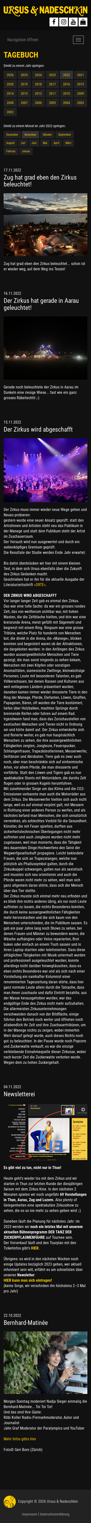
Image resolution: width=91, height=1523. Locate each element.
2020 (10, 84)
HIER (35, 1248)
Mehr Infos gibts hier (20, 1439)
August (10, 143)
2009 (80, 93)
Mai (45, 143)
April (56, 143)
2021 (80, 75)
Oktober (47, 134)
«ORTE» (39, 584)
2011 (52, 93)
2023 (52, 75)
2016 (66, 84)
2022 (66, 75)
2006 (38, 103)
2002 (10, 112)
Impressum (29, 1514)
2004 (66, 103)
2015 (80, 84)
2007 (24, 103)
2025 (24, 75)
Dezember (12, 134)
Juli (23, 143)
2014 (10, 93)
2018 (38, 84)
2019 (24, 84)
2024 (38, 75)
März (68, 143)
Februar (11, 151)
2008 (10, 103)
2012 (38, 93)
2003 (80, 103)
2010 (66, 93)
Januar (26, 151)
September (64, 134)
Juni (34, 143)
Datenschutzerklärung (54, 1514)
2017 (52, 84)
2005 (52, 103)
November (30, 134)
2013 (24, 93)
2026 (10, 75)
